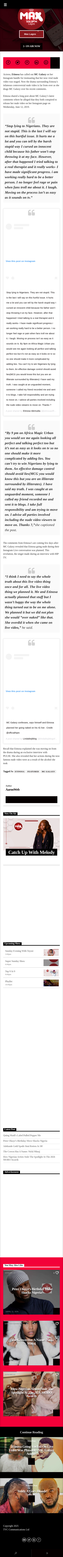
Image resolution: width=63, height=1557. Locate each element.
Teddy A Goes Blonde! (32, 1491)
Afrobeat (10, 1273)
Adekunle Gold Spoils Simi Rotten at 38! (23, 1146)
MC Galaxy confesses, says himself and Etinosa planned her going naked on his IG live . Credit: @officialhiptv (30, 727)
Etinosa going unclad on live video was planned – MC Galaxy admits (31, 1450)
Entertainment (13, 1323)
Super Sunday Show (15, 961)
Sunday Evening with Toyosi (19, 951)
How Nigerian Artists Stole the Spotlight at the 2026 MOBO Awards (29, 1158)
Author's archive (31, 799)
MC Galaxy (48, 772)
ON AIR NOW (31, 46)
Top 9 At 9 (10, 971)
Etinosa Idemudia (31, 411)
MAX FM (9, 1309)
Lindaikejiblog (30, 738)
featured (33, 772)
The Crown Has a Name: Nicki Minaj (21, 1151)
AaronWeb (13, 789)
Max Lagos (31, 34)
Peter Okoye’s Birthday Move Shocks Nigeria (25, 1141)
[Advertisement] (31, 903)
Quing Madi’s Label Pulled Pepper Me (22, 1135)
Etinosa (19, 772)
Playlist (8, 981)
